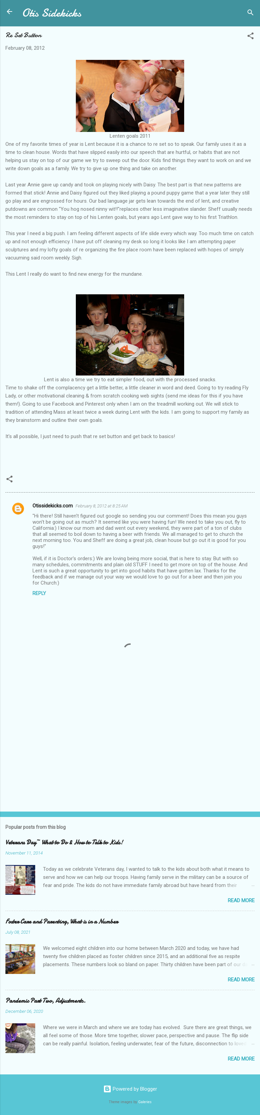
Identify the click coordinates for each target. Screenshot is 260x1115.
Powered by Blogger (130, 1089)
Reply (39, 593)
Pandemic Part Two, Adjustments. (45, 1001)
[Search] (250, 13)
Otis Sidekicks (51, 13)
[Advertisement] (130, 753)
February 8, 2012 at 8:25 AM (101, 505)
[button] (250, 37)
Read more (241, 900)
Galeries (145, 1102)
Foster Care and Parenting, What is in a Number (61, 921)
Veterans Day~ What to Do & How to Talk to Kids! (64, 842)
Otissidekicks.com (52, 506)
